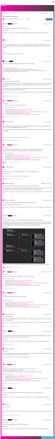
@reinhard (5, 24)
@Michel (14, 291)
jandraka (7, 38)
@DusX (11, 120)
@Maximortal (14, 99)
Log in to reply (49, 17)
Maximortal (7, 77)
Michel (6, 22)
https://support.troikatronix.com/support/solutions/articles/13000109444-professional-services (30, 110)
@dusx (4, 122)
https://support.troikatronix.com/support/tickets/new (24, 108)
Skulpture (7, 59)
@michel (4, 293)
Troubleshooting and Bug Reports (11, 17)
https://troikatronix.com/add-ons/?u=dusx (17, 109)
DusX (6, 99)
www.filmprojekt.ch (11, 31)
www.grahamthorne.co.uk (13, 66)
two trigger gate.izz (7, 172)
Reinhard (7, 120)
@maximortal (5, 101)
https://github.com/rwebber (25, 111)
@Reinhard (14, 22)
